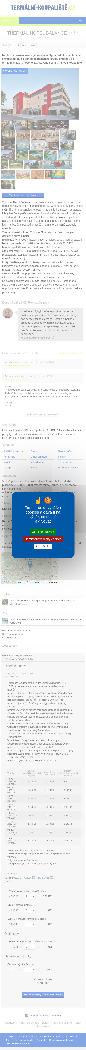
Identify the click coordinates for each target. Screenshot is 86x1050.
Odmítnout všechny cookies (43, 539)
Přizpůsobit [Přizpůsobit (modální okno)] (43, 546)
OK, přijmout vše (43, 531)
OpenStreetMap (37, 582)
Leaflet (21, 582)
